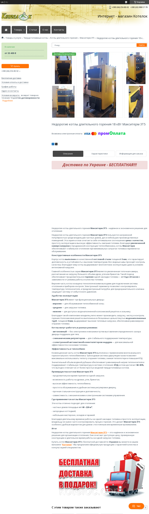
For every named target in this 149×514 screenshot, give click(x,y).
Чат (136, 506)
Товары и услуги (13, 38)
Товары (18, 29)
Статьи (33, 29)
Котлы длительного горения (64, 38)
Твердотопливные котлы (36, 38)
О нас (45, 29)
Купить (17, 66)
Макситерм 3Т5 (87, 38)
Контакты (59, 29)
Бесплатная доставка (11, 78)
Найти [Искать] (142, 45)
